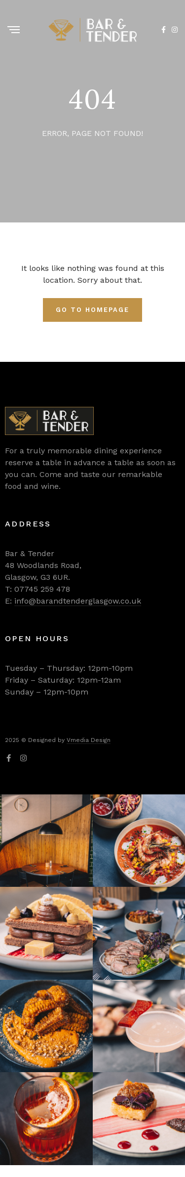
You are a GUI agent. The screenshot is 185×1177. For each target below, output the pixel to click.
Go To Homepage (92, 309)
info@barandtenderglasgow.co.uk (77, 601)
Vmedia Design (89, 740)
